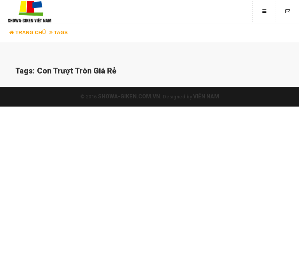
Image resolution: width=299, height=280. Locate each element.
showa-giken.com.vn (129, 96)
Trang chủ (27, 32)
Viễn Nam (206, 96)
